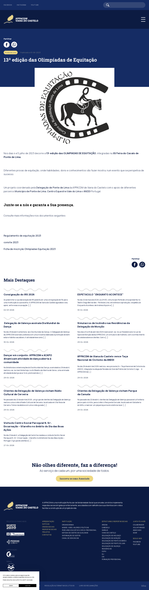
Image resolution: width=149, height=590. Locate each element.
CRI (103, 557)
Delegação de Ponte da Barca (114, 541)
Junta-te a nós (139, 521)
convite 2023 (11, 242)
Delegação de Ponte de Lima (52, 187)
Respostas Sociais (49, 529)
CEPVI (104, 551)
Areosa (105, 525)
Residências (107, 549)
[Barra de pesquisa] (124, 5)
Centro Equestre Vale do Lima (64, 191)
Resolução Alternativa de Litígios (59, 586)
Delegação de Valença (111, 546)
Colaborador (138, 525)
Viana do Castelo (109, 533)
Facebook (8, 5)
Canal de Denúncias (70, 538)
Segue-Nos (137, 538)
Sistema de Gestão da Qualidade (75, 533)
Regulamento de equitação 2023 (22, 235)
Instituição (67, 521)
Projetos (46, 532)
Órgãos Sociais (48, 527)
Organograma (68, 525)
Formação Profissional (111, 559)
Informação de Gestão (71, 536)
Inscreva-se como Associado (74, 478)
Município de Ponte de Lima (30, 191)
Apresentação (48, 521)
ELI (103, 554)
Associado (137, 530)
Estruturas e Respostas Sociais (115, 521)
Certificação (12, 550)
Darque (105, 530)
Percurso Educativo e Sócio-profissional (79, 530)
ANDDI (87, 191)
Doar (135, 533)
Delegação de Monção (111, 538)
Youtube (35, 5)
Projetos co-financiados (16, 521)
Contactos (47, 535)
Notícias (45, 524)
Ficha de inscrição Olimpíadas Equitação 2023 (30, 249)
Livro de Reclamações (88, 586)
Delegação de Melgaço (111, 536)
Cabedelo (106, 528)
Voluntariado (139, 528)
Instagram (21, 5)
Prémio (9, 562)
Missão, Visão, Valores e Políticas (75, 528)
